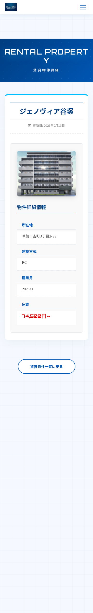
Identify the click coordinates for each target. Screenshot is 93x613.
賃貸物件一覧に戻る (46, 366)
